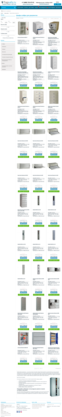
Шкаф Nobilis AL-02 (51, 244)
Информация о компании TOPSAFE (6, 405)
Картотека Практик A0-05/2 (53, 140)
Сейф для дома (34, 404)
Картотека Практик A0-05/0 (23, 140)
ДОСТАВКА (31, 7)
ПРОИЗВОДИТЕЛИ (43, 7)
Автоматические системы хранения (7, 66)
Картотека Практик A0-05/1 (38, 140)
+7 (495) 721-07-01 (28, 2)
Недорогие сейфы (40, 404)
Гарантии (2, 408)
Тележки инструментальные (7, 57)
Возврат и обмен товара (4, 412)
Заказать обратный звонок (28, 4)
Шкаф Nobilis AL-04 (21, 278)
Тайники (3, 49)
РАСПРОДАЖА (51, 7)
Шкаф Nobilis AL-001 (37, 209)
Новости (2, 410)
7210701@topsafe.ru (44, 4)
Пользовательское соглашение (6, 413)
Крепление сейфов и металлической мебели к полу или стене (8, 407)
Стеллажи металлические (7, 54)
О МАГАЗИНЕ (20, 7)
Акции (2, 409)
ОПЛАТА (26, 7)
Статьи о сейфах (3, 411)
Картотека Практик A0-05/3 (23, 175)
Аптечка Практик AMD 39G (23, 347)
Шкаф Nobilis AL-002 (52, 209)
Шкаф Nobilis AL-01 (36, 244)
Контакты (2, 404)
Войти (57, 2)
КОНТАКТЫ (58, 7)
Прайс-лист (2, 416)
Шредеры (4, 69)
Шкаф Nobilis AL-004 (22, 244)
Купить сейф (34, 402)
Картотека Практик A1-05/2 (53, 175)
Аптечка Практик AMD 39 (22, 37)
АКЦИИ (36, 7)
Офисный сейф (38, 405)
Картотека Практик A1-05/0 (38, 175)
